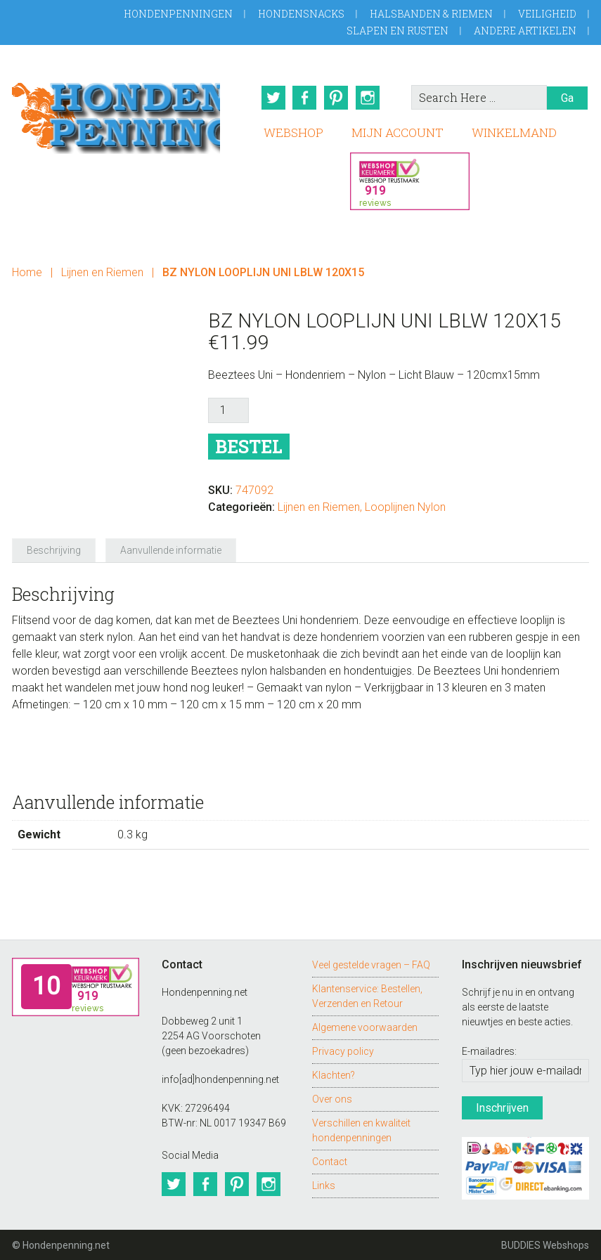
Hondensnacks (301, 13)
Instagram (369, 98)
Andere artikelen (525, 30)
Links (323, 1184)
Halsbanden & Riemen (431, 13)
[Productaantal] (228, 409)
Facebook (304, 98)
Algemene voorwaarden (365, 1026)
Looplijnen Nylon (405, 506)
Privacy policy (343, 1050)
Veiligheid (547, 13)
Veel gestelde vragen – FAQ (371, 963)
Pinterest (337, 98)
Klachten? (333, 1073)
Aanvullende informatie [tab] (170, 549)
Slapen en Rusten (397, 30)
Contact (329, 1160)
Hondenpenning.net (115, 113)
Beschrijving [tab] (54, 549)
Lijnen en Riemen (102, 271)
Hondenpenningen (178, 13)
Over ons (332, 1097)
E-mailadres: (489, 1050)
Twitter (272, 98)
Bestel (249, 445)
